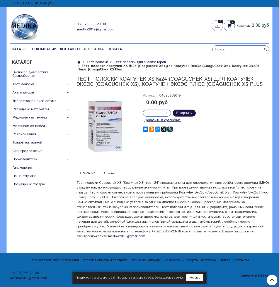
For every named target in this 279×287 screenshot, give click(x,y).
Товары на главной (27, 142)
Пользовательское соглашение (55, 260)
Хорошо (194, 278)
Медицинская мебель (29, 125)
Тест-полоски (97, 62)
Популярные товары (28, 184)
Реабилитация (24, 134)
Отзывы (108, 173)
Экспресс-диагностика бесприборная (30, 74)
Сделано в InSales (254, 275)
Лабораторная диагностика (34, 100)
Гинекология (22, 167)
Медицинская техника (30, 117)
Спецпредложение (27, 151)
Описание (87, 173)
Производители (24, 159)
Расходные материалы (30, 109)
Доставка (94, 49)
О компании (44, 49)
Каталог (20, 49)
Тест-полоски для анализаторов (140, 62)
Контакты (70, 49)
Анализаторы (23, 92)
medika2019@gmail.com (95, 29)
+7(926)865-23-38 (91, 24)
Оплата (114, 49)
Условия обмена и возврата (105, 260)
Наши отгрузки (24, 176)
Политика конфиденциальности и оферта (164, 260)
